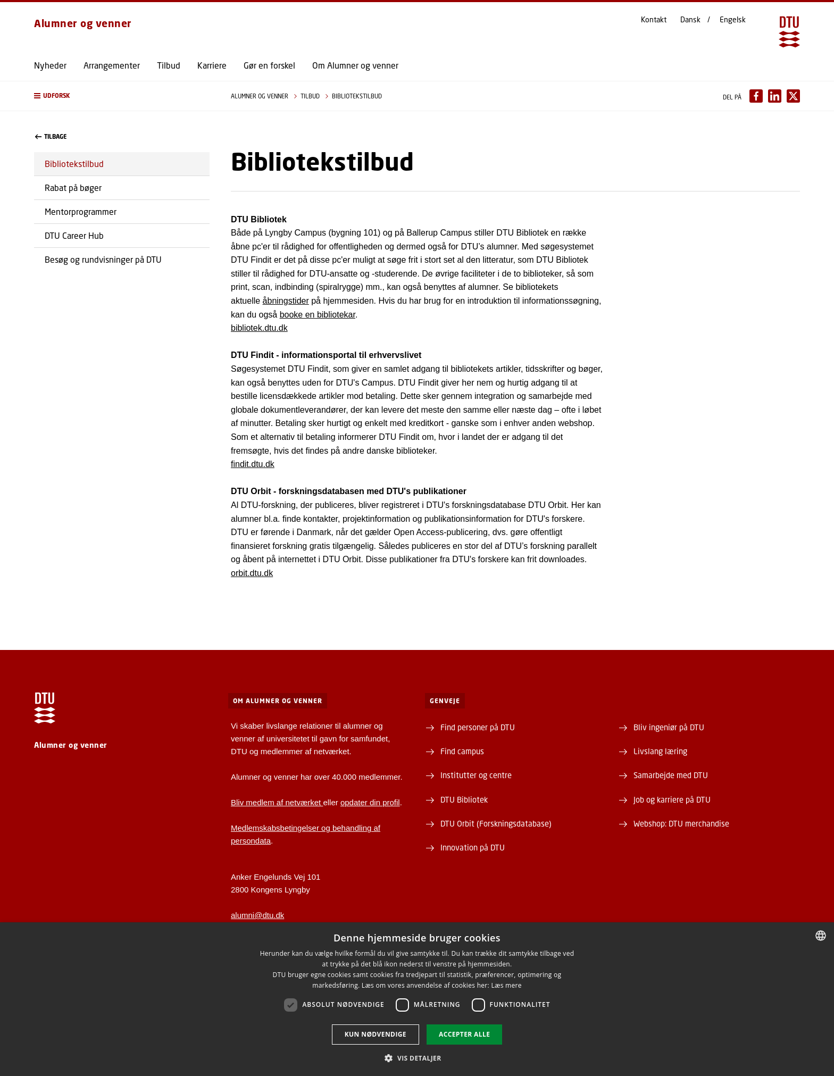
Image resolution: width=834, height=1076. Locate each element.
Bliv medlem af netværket (277, 802)
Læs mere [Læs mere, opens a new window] (506, 985)
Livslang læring (660, 751)
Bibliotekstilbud (74, 164)
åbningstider (286, 300)
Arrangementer (112, 65)
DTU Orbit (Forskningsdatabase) (496, 823)
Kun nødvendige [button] (375, 1034)
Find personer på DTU (477, 727)
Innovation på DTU (472, 847)
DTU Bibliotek (464, 799)
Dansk (690, 19)
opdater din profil (370, 802)
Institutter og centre (476, 775)
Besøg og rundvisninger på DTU (103, 259)
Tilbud (168, 65)
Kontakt (653, 19)
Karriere (212, 65)
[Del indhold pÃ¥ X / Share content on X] (793, 96)
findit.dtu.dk (252, 464)
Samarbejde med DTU (670, 775)
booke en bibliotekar (317, 314)
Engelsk (733, 19)
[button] (122, 96)
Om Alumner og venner (355, 65)
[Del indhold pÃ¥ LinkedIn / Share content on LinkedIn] (774, 96)
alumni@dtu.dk (257, 915)
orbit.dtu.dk (252, 573)
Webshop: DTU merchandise (681, 823)
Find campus (462, 751)
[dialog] (417, 999)
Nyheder (50, 65)
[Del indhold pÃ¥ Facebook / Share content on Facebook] (756, 96)
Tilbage (50, 136)
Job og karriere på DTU (672, 799)
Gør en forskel (269, 65)
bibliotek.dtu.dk (259, 327)
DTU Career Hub (74, 235)
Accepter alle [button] (464, 1034)
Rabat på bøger (73, 187)
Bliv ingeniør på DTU (668, 727)
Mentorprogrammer (80, 211)
